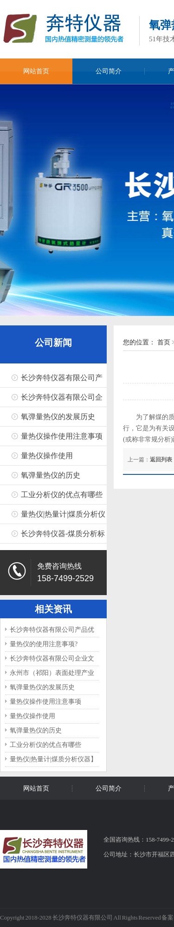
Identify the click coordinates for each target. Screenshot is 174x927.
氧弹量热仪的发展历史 (58, 417)
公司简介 (109, 71)
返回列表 (161, 459)
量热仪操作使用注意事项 (62, 436)
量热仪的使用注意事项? (43, 644)
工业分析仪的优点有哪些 (62, 495)
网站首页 (36, 71)
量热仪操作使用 (47, 456)
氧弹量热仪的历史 (50, 475)
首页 (163, 342)
